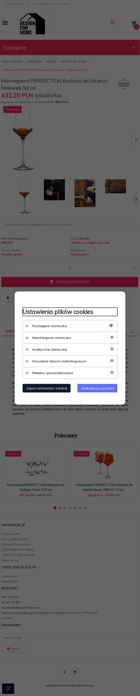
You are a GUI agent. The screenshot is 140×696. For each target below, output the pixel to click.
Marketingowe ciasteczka (50, 337)
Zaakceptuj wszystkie (98, 388)
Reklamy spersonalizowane (52, 373)
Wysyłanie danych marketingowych (58, 361)
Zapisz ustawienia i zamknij (46, 388)
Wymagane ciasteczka (48, 326)
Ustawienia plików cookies (57, 311)
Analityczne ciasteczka (48, 349)
